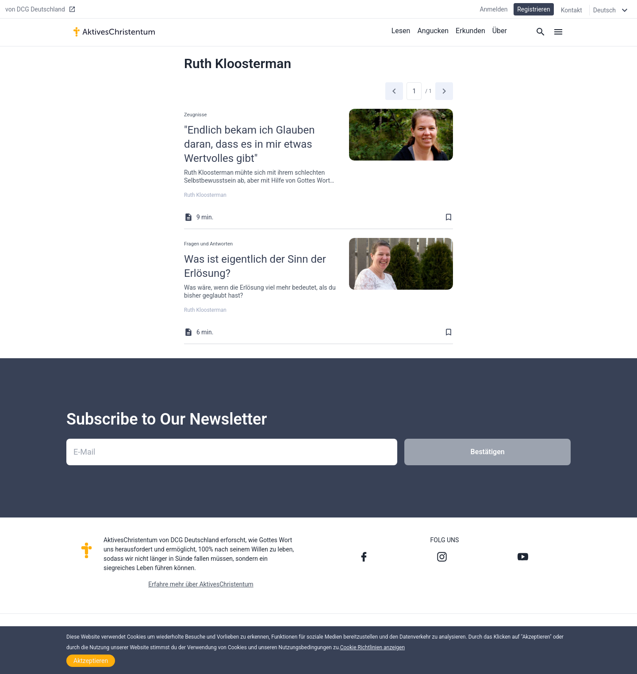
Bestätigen (488, 452)
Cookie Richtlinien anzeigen (372, 647)
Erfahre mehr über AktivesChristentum (200, 584)
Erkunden (470, 30)
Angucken (433, 30)
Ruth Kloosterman (205, 195)
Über (499, 30)
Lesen (401, 30)
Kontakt (571, 9)
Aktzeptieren (90, 660)
